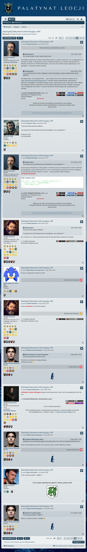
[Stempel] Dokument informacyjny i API (21, 31)
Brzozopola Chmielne (10, 410)
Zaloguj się (8, 22)
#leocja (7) (70, 19)
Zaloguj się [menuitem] (78, 19)
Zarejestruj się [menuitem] (82, 19)
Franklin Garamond (9, 236)
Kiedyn (27, 54)
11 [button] (67, 38)
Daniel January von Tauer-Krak (11, 284)
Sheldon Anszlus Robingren (29, 34)
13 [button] (74, 38)
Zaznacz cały (30, 178)
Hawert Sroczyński (9, 485)
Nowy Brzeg (13, 62)
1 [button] (62, 38)
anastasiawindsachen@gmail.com (66, 412)
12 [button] (70, 38)
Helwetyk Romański (16, 34)
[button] (56, 38)
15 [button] (80, 38)
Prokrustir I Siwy (8, 136)
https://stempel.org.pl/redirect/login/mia (33, 80)
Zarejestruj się (18, 22)
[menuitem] (5, 19)
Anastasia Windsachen (10, 402)
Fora (12, 19)
